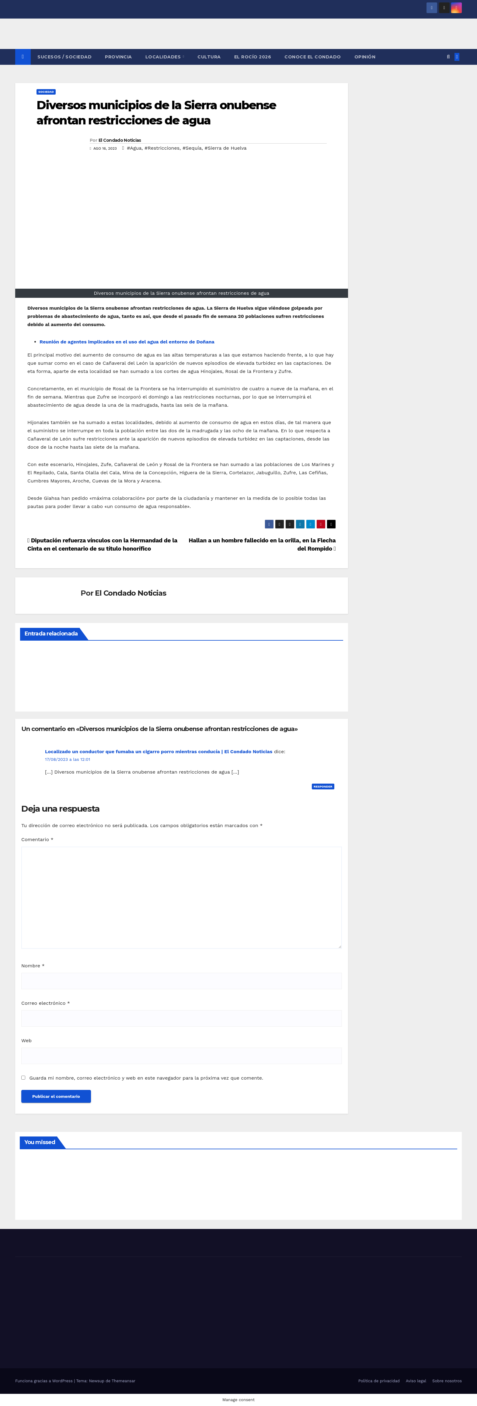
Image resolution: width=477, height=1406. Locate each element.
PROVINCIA (118, 57)
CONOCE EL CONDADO (312, 57)
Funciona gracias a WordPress (44, 1381)
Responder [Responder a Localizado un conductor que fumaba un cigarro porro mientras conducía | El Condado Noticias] (323, 786)
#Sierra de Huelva (226, 148)
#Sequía (192, 148)
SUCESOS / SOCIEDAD (64, 57)
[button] (448, 57)
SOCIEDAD (46, 91)
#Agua (134, 148)
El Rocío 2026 (252, 57)
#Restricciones (161, 148)
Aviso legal (416, 1381)
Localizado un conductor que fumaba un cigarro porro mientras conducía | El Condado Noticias (158, 751)
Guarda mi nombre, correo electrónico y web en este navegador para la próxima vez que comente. (146, 1078)
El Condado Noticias (120, 140)
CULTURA (209, 57)
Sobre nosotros (447, 1381)
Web (26, 1040)
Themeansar (123, 1381)
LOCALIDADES (163, 57)
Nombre (33, 966)
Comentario (37, 839)
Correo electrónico (45, 1003)
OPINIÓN (365, 57)
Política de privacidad (379, 1381)
